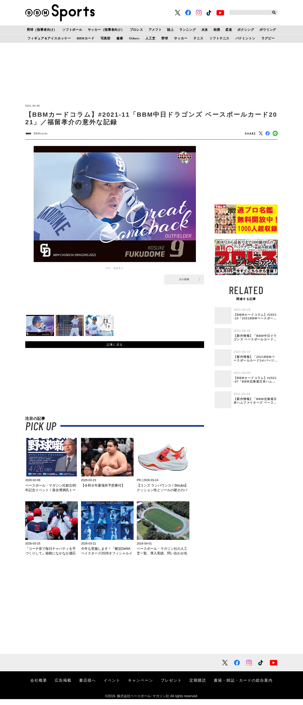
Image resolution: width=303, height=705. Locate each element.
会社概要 (38, 686)
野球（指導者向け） (42, 29)
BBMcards (45, 134)
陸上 (170, 29)
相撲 (216, 29)
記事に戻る (115, 348)
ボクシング (245, 29)
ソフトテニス (219, 38)
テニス (198, 38)
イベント (112, 686)
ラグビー (268, 38)
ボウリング (267, 29)
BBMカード (85, 38)
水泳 (204, 29)
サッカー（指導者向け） (106, 29)
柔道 (228, 29)
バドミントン (245, 38)
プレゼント (171, 686)
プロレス (136, 29)
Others (134, 38)
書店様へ (87, 686)
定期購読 (197, 686)
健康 (119, 38)
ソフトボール (72, 29)
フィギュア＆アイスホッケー (49, 38)
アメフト (155, 29)
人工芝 (150, 38)
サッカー (180, 38)
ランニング (187, 29)
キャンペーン (140, 686)
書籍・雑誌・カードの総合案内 (243, 686)
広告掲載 (63, 686)
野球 (164, 38)
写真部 (106, 38)
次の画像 (184, 281)
